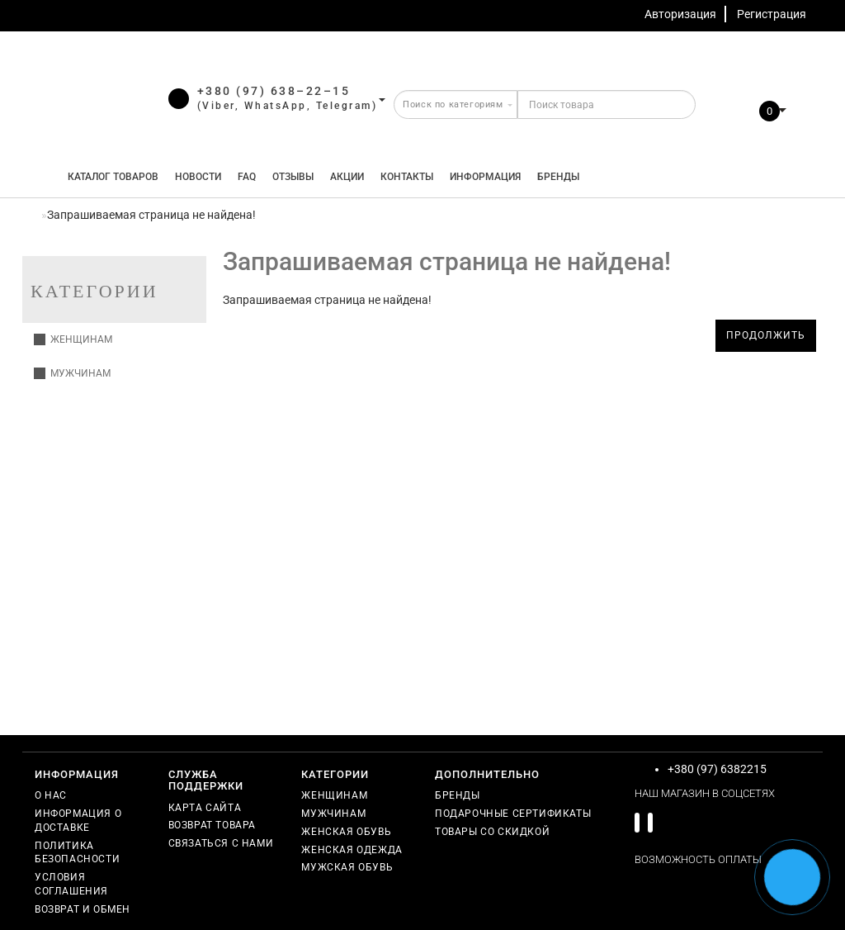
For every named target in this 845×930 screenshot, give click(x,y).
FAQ (247, 177)
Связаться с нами (221, 843)
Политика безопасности (77, 853)
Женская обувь (346, 831)
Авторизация (680, 14)
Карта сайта (205, 808)
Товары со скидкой (492, 831)
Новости (198, 177)
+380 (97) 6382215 (717, 769)
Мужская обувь (347, 867)
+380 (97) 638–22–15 (274, 90)
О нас (51, 795)
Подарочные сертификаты (513, 813)
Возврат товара (212, 825)
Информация (485, 177)
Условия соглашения (71, 884)
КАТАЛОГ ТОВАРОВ (109, 177)
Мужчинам (72, 373)
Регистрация (771, 14)
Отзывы (293, 177)
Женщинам (73, 339)
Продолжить (765, 335)
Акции (347, 177)
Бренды (558, 177)
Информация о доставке (78, 820)
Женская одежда (351, 850)
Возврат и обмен (82, 909)
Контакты (406, 177)
